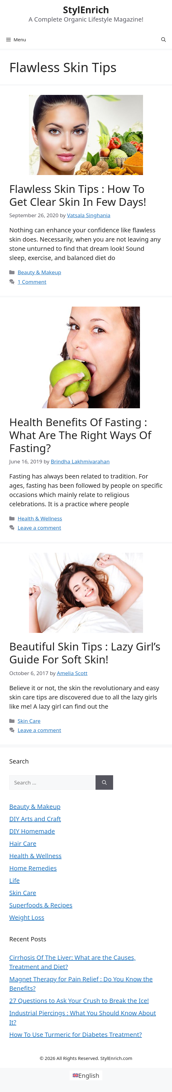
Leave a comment (39, 527)
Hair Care (22, 843)
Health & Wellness (40, 518)
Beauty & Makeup (39, 272)
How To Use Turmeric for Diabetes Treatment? (75, 1034)
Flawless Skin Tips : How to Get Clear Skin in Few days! (77, 195)
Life (14, 880)
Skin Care (29, 720)
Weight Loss (26, 917)
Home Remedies (33, 868)
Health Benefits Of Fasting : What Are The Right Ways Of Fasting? (80, 435)
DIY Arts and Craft (35, 819)
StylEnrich (86, 9)
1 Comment (32, 281)
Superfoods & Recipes (40, 905)
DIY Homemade (32, 831)
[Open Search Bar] (163, 39)
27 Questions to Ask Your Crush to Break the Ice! (79, 1000)
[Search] (104, 782)
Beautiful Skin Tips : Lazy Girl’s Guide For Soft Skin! (84, 652)
